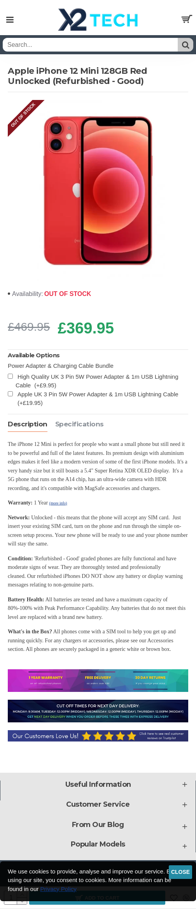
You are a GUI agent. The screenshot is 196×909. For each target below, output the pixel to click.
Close (180, 872)
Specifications (79, 424)
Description (27, 424)
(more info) (58, 503)
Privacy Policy (58, 889)
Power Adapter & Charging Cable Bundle (61, 365)
